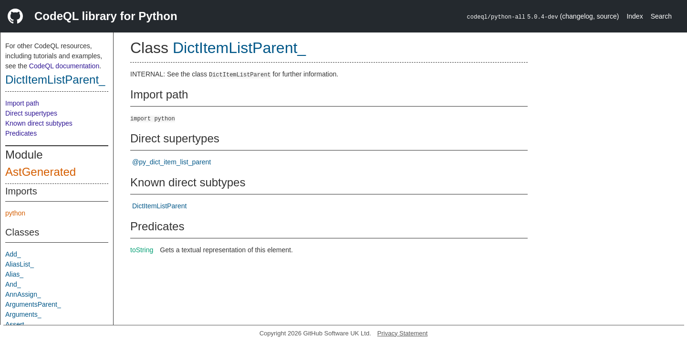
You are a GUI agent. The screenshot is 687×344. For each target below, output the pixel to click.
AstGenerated (40, 171)
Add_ (13, 254)
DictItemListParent (159, 206)
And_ (13, 284)
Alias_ (14, 274)
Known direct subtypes (39, 123)
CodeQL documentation (64, 66)
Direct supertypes (31, 113)
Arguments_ (23, 314)
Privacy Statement (402, 333)
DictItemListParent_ (55, 79)
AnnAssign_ (23, 294)
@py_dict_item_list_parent (171, 162)
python (15, 213)
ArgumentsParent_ (33, 304)
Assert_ (16, 324)
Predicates (21, 133)
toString (141, 250)
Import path (22, 103)
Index (634, 16)
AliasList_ (19, 264)
